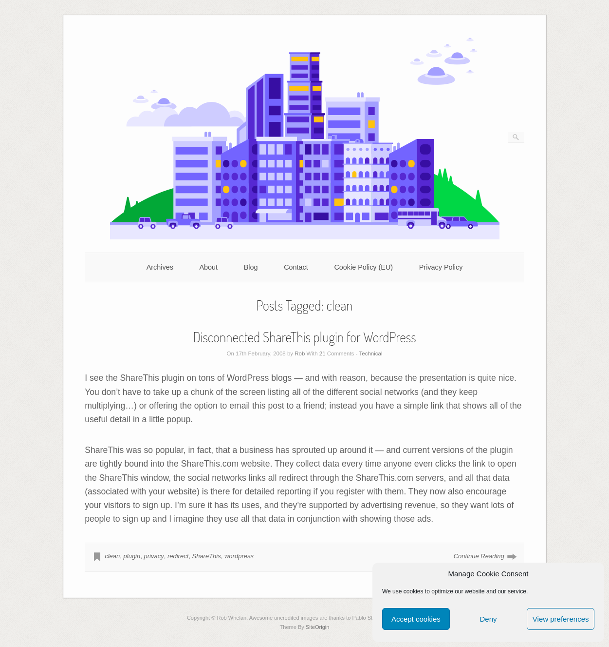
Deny (488, 619)
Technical (371, 353)
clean (112, 556)
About (208, 267)
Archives (160, 267)
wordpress (239, 556)
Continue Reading (479, 556)
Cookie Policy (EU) (363, 267)
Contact (296, 267)
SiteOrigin (318, 627)
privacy (154, 556)
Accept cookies (416, 619)
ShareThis (206, 556)
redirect (177, 556)
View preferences (561, 619)
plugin (132, 556)
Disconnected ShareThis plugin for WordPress (304, 337)
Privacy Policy (441, 267)
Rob (300, 353)
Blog (251, 267)
